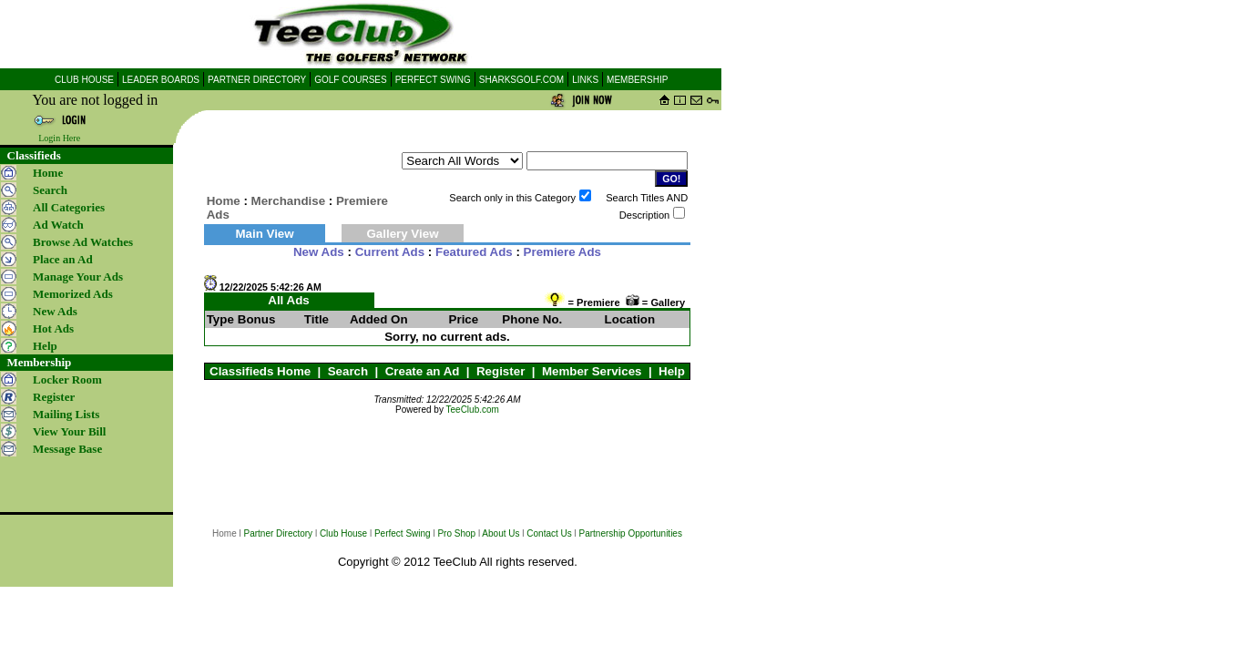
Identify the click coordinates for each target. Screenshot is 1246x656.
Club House (343, 533)
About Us (500, 533)
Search (348, 371)
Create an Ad (422, 371)
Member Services (592, 371)
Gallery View (402, 234)
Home (48, 172)
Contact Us (548, 533)
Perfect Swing (402, 533)
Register (500, 371)
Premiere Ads (562, 252)
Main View (264, 234)
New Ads (318, 252)
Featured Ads (474, 252)
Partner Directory (278, 533)
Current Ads (390, 252)
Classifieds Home (260, 371)
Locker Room (67, 379)
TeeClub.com (472, 410)
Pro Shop (456, 533)
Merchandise (288, 201)
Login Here (59, 138)
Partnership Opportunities (630, 533)
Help (672, 371)
